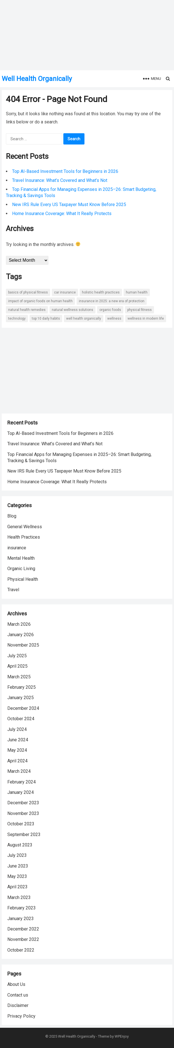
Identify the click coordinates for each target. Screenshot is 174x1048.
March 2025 (19, 676)
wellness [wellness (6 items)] (114, 318)
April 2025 (17, 666)
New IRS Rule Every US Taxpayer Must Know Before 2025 (69, 204)
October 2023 (20, 823)
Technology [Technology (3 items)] (17, 318)
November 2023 (23, 813)
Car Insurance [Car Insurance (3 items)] (65, 292)
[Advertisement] (87, 374)
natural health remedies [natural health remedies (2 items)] (27, 310)
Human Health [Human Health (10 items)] (137, 292)
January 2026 (20, 634)
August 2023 (19, 845)
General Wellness (24, 526)
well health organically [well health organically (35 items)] (83, 318)
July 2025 (17, 655)
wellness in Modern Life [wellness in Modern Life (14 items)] (146, 318)
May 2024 (17, 750)
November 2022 (23, 939)
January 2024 (20, 792)
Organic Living (21, 568)
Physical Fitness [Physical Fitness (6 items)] (139, 310)
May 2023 (17, 876)
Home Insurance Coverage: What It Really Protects (61, 213)
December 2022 (23, 929)
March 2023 (19, 897)
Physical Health (22, 579)
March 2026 (19, 624)
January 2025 (20, 697)
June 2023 (17, 866)
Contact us (17, 995)
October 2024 (20, 718)
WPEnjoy (122, 1036)
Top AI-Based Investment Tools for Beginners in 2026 (65, 171)
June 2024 (17, 739)
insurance (16, 547)
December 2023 (23, 802)
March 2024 (19, 771)
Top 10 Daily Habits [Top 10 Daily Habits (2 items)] (46, 318)
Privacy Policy (21, 1016)
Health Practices (23, 537)
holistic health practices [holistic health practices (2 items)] (101, 292)
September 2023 (24, 834)
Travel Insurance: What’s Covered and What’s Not (59, 180)
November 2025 (23, 645)
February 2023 (21, 908)
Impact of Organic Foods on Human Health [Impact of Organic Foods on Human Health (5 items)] (40, 301)
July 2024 (17, 729)
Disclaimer (17, 1005)
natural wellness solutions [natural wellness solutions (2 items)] (72, 310)
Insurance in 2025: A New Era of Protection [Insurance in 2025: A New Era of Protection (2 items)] (111, 301)
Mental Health (21, 558)
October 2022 (20, 950)
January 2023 (20, 918)
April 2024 (17, 761)
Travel (13, 589)
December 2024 (23, 708)
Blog (11, 516)
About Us (16, 984)
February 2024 (21, 782)
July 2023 (17, 855)
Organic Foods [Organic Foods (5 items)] (110, 310)
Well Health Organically (37, 79)
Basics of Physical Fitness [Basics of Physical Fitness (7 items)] (28, 292)
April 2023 (17, 886)
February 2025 (21, 687)
